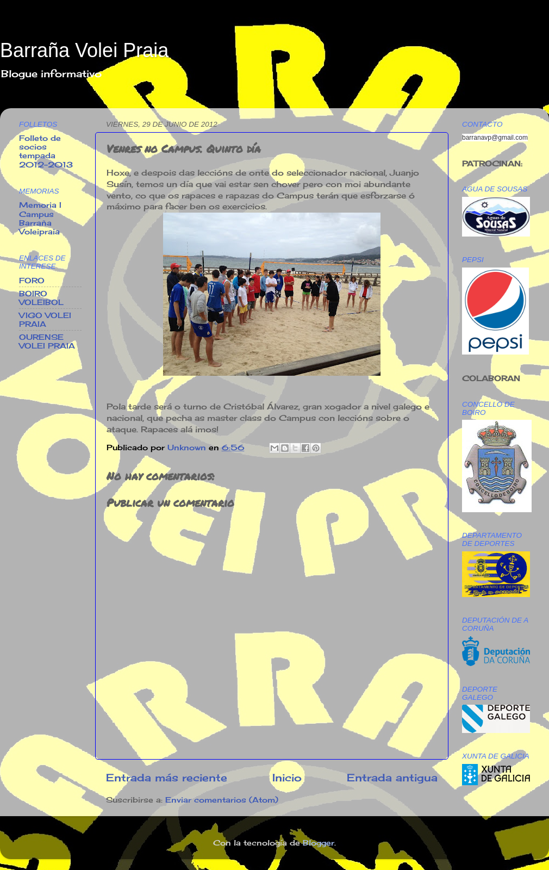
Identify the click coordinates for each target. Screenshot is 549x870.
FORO (32, 280)
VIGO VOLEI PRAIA (45, 319)
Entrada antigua (392, 777)
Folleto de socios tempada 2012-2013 (46, 151)
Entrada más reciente (166, 777)
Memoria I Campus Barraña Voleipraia (40, 218)
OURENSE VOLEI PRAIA (47, 341)
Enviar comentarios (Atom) (221, 800)
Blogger (318, 842)
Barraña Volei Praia (84, 50)
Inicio (287, 777)
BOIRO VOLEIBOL (41, 298)
